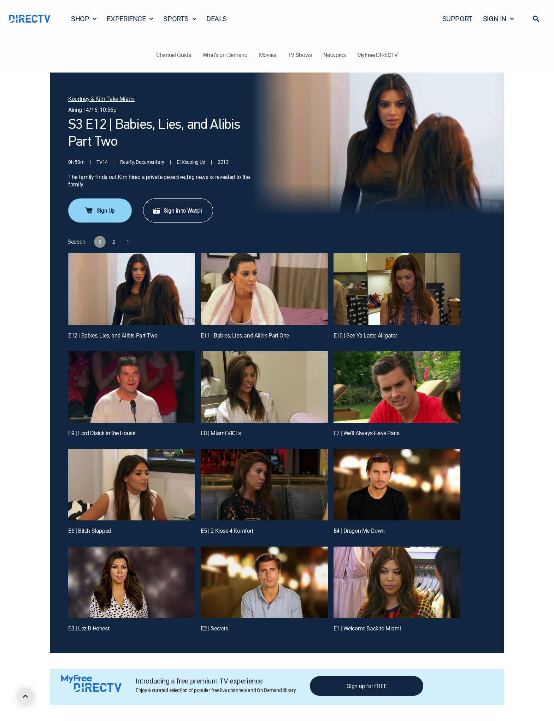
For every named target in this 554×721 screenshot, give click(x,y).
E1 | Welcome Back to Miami (367, 628)
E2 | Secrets (214, 628)
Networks (334, 55)
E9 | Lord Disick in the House (101, 433)
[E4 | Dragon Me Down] (397, 484)
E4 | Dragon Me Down (359, 531)
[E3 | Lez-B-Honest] (131, 582)
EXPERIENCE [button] (130, 18)
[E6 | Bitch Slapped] (131, 484)
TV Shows (300, 55)
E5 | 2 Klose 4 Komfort (227, 531)
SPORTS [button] (180, 18)
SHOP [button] (84, 18)
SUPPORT (457, 18)
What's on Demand (225, 55)
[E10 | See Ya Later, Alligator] (397, 289)
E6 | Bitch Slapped (89, 531)
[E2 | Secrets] (264, 582)
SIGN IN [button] (499, 18)
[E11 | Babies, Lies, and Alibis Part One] (264, 289)
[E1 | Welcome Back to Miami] (397, 582)
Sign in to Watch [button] (177, 210)
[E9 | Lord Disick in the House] (131, 387)
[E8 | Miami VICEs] (264, 387)
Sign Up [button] (99, 210)
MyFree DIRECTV (377, 55)
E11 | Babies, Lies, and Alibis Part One (245, 335)
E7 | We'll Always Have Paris (367, 433)
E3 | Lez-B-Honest (88, 628)
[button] (536, 19)
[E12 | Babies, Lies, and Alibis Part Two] (131, 289)
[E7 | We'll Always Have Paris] (397, 387)
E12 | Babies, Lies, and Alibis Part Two (112, 335)
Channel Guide (173, 55)
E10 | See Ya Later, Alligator (365, 335)
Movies (267, 55)
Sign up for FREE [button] (367, 686)
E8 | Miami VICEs (221, 433)
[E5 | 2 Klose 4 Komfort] (264, 484)
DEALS (216, 18)
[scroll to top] (25, 696)
